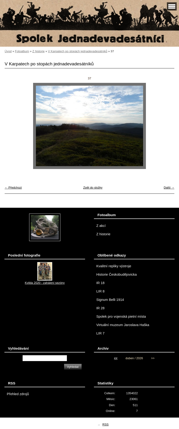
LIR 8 (100, 291)
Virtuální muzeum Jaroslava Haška (122, 325)
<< (115, 358)
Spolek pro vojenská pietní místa (121, 316)
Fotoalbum (22, 51)
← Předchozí (13, 187)
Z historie (38, 51)
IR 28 (100, 308)
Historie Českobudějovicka (116, 274)
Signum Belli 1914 (110, 300)
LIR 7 (100, 333)
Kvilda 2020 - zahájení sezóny (45, 283)
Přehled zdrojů (18, 394)
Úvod (8, 51)
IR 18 (100, 283)
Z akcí (101, 226)
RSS (105, 424)
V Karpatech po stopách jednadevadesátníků (77, 51)
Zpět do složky (93, 187)
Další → (169, 187)
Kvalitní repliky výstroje (113, 266)
